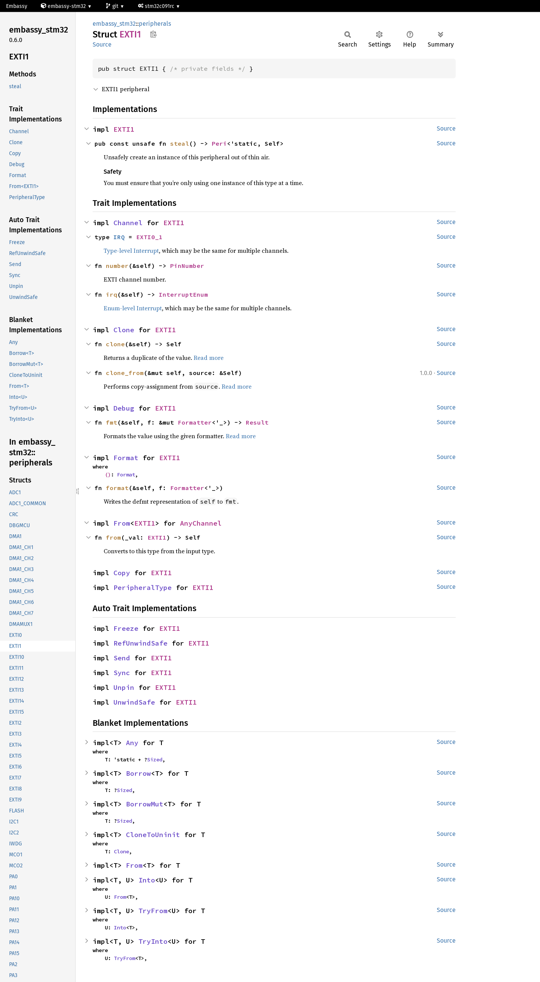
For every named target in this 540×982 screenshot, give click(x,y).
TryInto (153, 941)
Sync (121, 672)
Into (146, 880)
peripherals (155, 23)
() (108, 474)
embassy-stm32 (64, 6)
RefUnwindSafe (140, 643)
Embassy (16, 6)
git (113, 6)
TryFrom (153, 910)
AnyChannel (201, 523)
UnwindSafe (134, 702)
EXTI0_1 (149, 237)
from (113, 537)
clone (115, 344)
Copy (121, 572)
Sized (154, 759)
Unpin (123, 687)
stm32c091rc (157, 6)
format (117, 488)
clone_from (125, 373)
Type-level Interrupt (131, 250)
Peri (219, 143)
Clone (123, 329)
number (117, 265)
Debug (123, 408)
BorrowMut (144, 804)
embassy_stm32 (114, 23)
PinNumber (187, 265)
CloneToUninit (153, 834)
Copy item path (153, 34)
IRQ (119, 237)
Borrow (138, 773)
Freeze (125, 628)
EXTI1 (123, 129)
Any (132, 742)
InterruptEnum (183, 294)
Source (102, 44)
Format (125, 457)
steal (179, 143)
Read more (208, 357)
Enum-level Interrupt (133, 308)
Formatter (195, 422)
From (121, 523)
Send (121, 658)
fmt (111, 422)
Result (257, 422)
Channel (128, 222)
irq (111, 294)
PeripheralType (142, 587)
